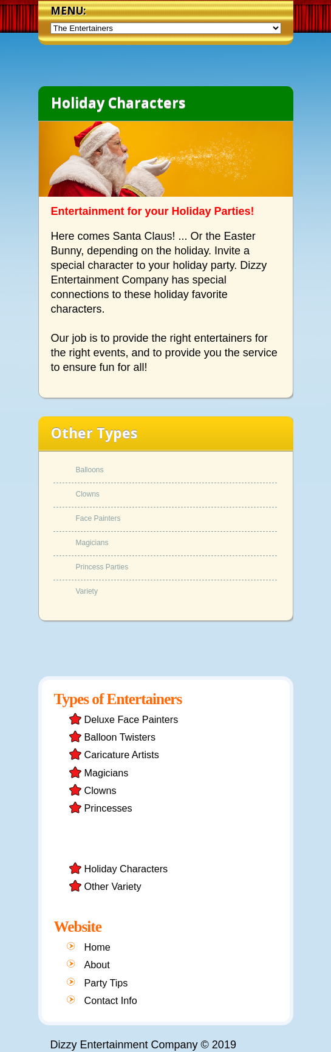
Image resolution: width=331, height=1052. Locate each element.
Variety (87, 592)
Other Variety (113, 886)
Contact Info (110, 1000)
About (97, 964)
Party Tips (106, 982)
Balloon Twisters (120, 736)
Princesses (108, 808)
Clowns (88, 494)
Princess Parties (102, 567)
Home (97, 947)
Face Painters (98, 519)
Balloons (90, 470)
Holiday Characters (126, 868)
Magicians (92, 543)
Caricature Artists (121, 754)
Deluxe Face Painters (131, 719)
